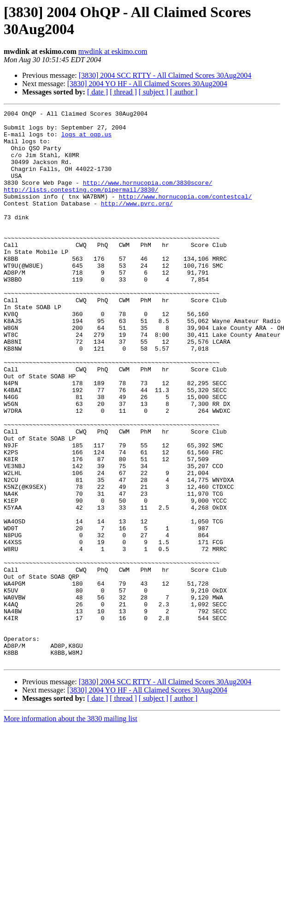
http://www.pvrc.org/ (137, 222)
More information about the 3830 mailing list (70, 829)
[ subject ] (153, 92)
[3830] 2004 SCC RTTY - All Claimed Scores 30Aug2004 (165, 75)
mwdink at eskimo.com (113, 51)
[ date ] (97, 92)
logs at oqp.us (86, 139)
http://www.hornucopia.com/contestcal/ (185, 214)
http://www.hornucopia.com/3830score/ (148, 198)
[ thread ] (123, 92)
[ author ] (184, 92)
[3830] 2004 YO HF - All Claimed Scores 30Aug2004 (147, 84)
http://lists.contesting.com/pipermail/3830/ (81, 206)
